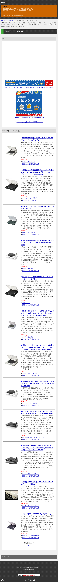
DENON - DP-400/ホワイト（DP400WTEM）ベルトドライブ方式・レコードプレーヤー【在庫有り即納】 (37, 243)
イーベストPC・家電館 (29, 198)
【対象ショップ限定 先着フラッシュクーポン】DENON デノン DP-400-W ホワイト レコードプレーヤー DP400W (37, 384)
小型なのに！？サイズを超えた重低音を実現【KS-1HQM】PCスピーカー (29, 87)
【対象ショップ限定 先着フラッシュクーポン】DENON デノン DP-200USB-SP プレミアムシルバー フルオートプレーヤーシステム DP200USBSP (37, 347)
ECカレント (26, 303)
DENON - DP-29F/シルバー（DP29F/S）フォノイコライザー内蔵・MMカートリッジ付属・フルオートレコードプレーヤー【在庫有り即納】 (37, 313)
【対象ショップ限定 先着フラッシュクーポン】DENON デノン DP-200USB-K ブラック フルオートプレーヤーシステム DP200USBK (37, 172)
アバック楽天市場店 (28, 162)
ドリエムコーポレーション (30, 506)
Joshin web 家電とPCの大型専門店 (33, 437)
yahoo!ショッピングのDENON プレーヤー (29, 122)
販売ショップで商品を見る (30, 164)
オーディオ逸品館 (27, 268)
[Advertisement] (29, 61)
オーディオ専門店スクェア (30, 474)
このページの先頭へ (30, 580)
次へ (29, 545)
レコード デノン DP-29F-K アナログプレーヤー (37, 514)
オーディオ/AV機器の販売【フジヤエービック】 (29, 117)
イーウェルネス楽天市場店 (30, 535)
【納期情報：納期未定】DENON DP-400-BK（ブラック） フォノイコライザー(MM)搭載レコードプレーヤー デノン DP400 (37, 448)
